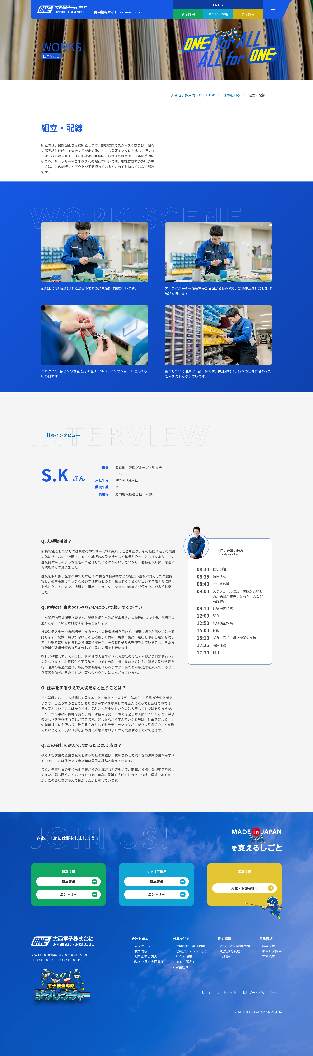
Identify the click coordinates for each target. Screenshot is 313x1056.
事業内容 (140, 951)
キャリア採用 (218, 14)
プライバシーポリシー (265, 992)
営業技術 (182, 967)
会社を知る (139, 938)
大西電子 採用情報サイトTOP (193, 94)
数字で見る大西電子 (149, 961)
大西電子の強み (145, 956)
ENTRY (218, 4)
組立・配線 (184, 956)
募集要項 (68, 881)
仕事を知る (231, 94)
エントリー (68, 894)
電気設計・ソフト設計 (192, 951)
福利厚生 (227, 956)
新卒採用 (188, 14)
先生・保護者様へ (244, 888)
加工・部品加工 (187, 961)
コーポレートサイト (222, 992)
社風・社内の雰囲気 (235, 945)
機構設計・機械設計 (191, 945)
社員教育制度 (230, 951)
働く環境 (224, 938)
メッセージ (142, 945)
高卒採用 (248, 14)
